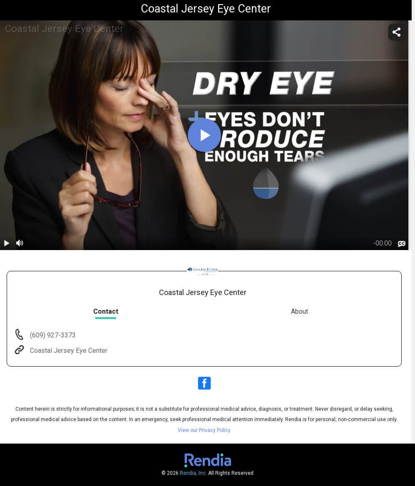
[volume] (20, 243)
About (299, 311)
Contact (105, 311)
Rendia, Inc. (193, 473)
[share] (396, 32)
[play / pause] (6, 243)
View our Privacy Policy (204, 430)
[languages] (401, 243)
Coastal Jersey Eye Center (67, 351)
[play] (204, 135)
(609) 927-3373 (52, 335)
